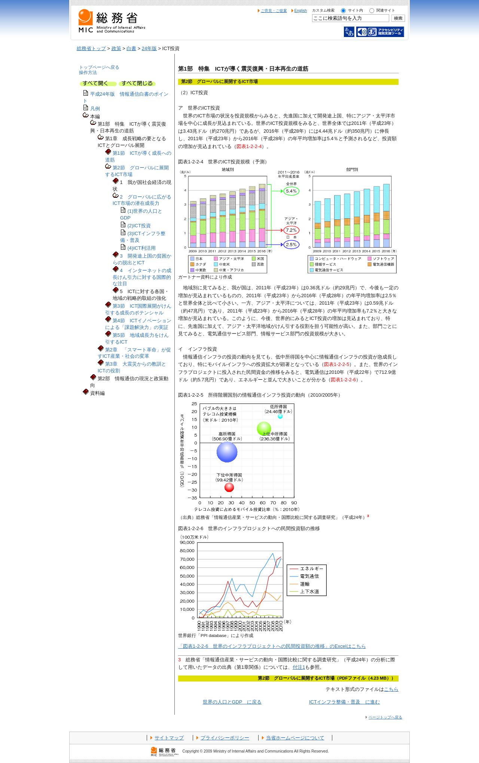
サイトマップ (169, 738)
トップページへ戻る (99, 67)
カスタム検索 (323, 10)
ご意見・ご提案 (274, 11)
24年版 (149, 48)
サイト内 (355, 10)
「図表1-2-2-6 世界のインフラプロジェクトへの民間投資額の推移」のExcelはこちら (272, 646)
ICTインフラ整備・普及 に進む (344, 702)
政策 (116, 48)
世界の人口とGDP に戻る (232, 702)
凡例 (95, 108)
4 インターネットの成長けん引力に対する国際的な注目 (142, 277)
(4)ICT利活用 (142, 248)
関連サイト (385, 10)
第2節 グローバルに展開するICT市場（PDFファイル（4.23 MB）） (327, 678)
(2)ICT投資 (139, 225)
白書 (131, 48)
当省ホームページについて (295, 738)
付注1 (299, 667)
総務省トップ (91, 48)
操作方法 (88, 72)
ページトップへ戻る (385, 717)
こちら (391, 689)
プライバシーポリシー (225, 738)
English (301, 11)
